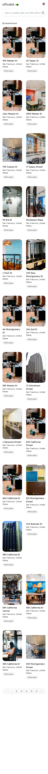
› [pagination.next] (41, 691)
